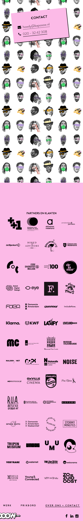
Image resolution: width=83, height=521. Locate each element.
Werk (7, 505)
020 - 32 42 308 (35, 32)
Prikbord (28, 505)
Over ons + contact (62, 505)
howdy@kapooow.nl (36, 25)
